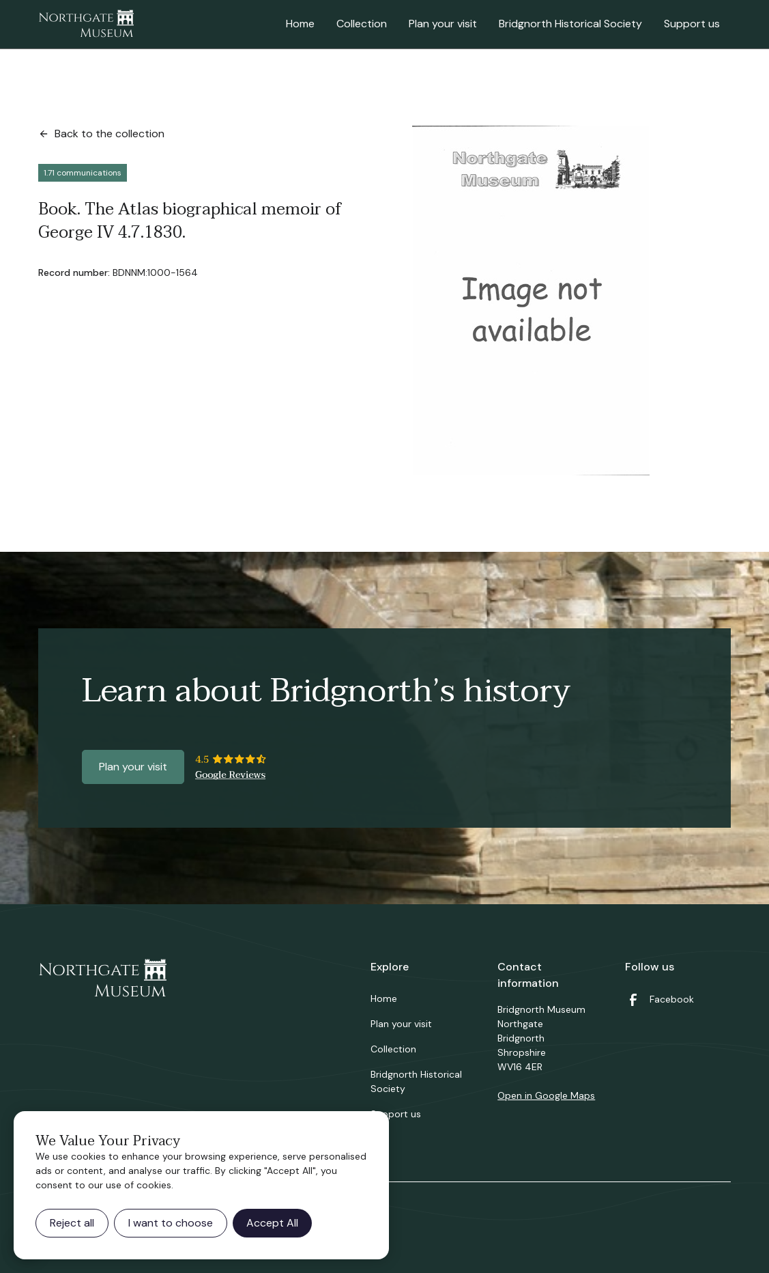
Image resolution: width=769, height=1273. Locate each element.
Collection (361, 23)
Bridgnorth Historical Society (570, 23)
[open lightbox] (531, 300)
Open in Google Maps (546, 1095)
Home (300, 23)
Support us (692, 23)
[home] (86, 25)
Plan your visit (443, 23)
